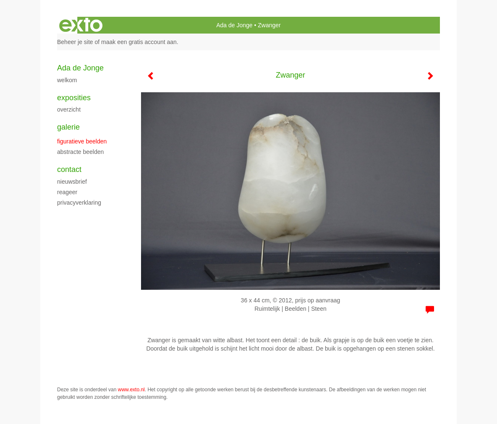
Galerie (68, 127)
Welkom (67, 80)
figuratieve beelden (82, 141)
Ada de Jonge (234, 25)
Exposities (74, 98)
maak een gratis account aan (139, 42)
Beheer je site (75, 42)
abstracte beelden (80, 151)
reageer (67, 192)
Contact (69, 169)
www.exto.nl (131, 390)
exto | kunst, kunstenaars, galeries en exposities (81, 25)
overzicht (69, 109)
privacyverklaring (79, 202)
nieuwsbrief (72, 181)
